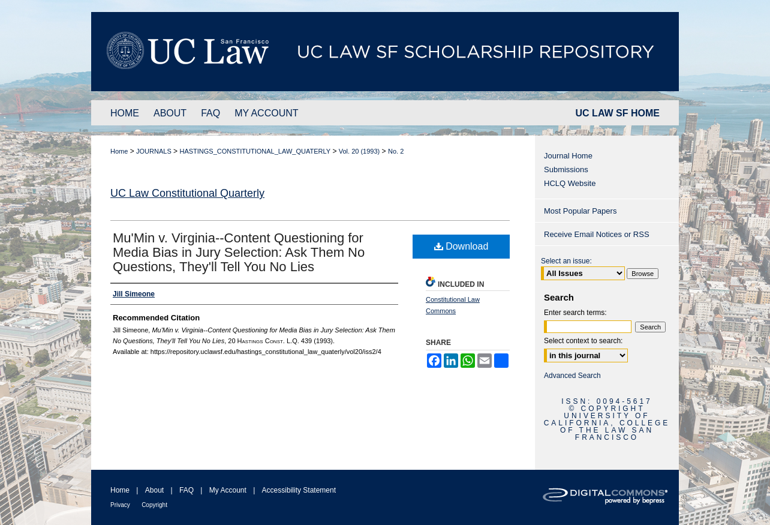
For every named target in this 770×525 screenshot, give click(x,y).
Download (461, 246)
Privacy (120, 505)
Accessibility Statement (299, 490)
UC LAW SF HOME (618, 113)
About (154, 490)
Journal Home (568, 155)
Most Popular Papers (580, 210)
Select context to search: (583, 341)
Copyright (154, 505)
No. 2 (396, 151)
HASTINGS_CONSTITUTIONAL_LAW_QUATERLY (254, 151)
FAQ (186, 490)
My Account (227, 490)
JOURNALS (154, 151)
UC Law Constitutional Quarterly (187, 193)
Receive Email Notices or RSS (596, 234)
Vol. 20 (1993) (359, 151)
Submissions (566, 169)
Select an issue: (566, 261)
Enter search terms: (575, 312)
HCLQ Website (569, 183)
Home (119, 151)
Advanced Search (572, 375)
